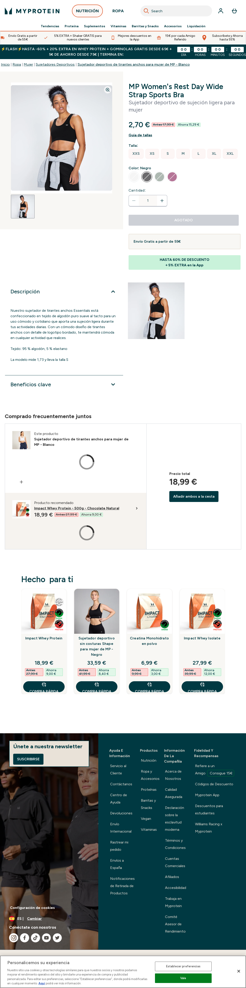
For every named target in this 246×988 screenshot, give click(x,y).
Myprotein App (207, 795)
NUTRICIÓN (87, 12)
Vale (183, 978)
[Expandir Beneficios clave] (64, 384)
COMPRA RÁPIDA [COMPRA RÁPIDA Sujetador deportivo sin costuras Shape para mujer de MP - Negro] (96, 686)
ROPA (118, 12)
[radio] (136, 154)
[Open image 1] (23, 206)
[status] (148, 200)
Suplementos (94, 26)
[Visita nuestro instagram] (13, 937)
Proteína (72, 26)
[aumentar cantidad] (162, 200)
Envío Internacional (121, 827)
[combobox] (176, 10)
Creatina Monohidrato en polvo (149, 641)
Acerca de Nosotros (173, 775)
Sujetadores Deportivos (55, 64)
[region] (123, 972)
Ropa (17, 64)
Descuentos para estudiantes (209, 809)
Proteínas (149, 789)
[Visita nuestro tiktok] (35, 937)
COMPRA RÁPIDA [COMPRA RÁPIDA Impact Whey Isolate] (202, 686)
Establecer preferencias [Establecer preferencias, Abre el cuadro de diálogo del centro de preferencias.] (183, 966)
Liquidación (196, 26)
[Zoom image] (107, 89)
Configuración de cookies (32, 908)
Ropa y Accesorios (150, 775)
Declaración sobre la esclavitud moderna (174, 819)
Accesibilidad (175, 888)
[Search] (146, 10)
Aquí (41, 983)
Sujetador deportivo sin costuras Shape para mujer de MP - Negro (97, 646)
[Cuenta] (221, 11)
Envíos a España (117, 864)
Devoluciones (121, 813)
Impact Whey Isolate (202, 638)
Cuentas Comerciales (175, 862)
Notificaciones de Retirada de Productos (122, 885)
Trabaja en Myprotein (173, 902)
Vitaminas (118, 26)
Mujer (28, 64)
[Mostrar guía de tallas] (185, 135)
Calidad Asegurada (173, 793)
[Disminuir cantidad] (134, 200)
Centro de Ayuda (118, 798)
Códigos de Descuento (214, 784)
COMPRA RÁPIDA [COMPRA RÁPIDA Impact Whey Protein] (43, 686)
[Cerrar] (239, 971)
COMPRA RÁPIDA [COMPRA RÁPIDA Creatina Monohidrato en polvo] (149, 686)
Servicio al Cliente (118, 769)
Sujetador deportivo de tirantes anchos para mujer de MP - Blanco (134, 64)
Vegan (146, 818)
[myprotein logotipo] (32, 11)
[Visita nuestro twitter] (57, 937)
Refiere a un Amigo (214, 770)
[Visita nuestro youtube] (46, 937)
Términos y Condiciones (175, 844)
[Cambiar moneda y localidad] (49, 918)
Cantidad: (137, 190)
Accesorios (173, 26)
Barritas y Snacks (145, 26)
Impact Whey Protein (44, 638)
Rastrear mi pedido (119, 846)
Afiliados (172, 877)
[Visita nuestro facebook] (24, 937)
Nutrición (148, 760)
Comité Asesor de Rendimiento (175, 924)
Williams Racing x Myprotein (208, 827)
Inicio (5, 64)
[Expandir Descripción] (64, 291)
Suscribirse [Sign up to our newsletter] (28, 759)
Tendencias (50, 26)
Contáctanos (121, 784)
